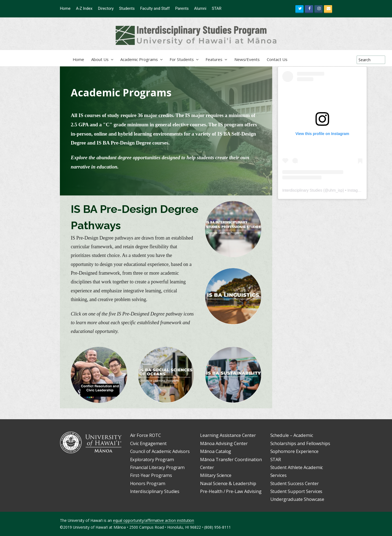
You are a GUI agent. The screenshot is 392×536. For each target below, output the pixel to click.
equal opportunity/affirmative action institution (153, 520)
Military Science (215, 475)
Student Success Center (294, 483)
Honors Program (147, 483)
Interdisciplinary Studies (302, 190)
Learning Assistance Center (228, 435)
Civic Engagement (148, 443)
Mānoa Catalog (215, 451)
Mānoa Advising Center (224, 443)
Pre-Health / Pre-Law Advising (231, 491)
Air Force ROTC (145, 435)
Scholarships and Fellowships (300, 443)
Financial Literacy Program (157, 467)
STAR (275, 460)
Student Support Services (296, 491)
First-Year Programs (151, 475)
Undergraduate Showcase (297, 499)
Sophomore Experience (294, 451)
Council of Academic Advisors (160, 451)
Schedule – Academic (291, 435)
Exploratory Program (152, 460)
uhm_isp (335, 190)
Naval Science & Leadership (228, 483)
